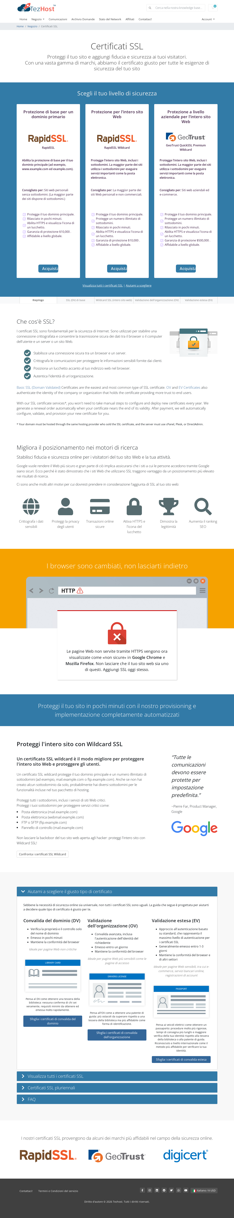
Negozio (36, 19)
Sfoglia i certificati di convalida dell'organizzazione (116, 1035)
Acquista (50, 268)
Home (23, 19)
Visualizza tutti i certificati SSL (103, 286)
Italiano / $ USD (204, 1190)
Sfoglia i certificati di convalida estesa (181, 1060)
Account (207, 19)
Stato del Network (110, 19)
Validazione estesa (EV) (198, 300)
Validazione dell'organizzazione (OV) (157, 300)
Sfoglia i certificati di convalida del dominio (53, 1021)
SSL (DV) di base (75, 300)
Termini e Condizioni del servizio (58, 1191)
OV (168, 387)
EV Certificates (189, 387)
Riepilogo (38, 300)
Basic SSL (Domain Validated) (38, 387)
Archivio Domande (83, 19)
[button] (117, 892)
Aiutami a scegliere (138, 286)
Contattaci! (145, 19)
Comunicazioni (58, 19)
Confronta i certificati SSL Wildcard (42, 854)
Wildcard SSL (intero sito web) (114, 300)
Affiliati (130, 19)
